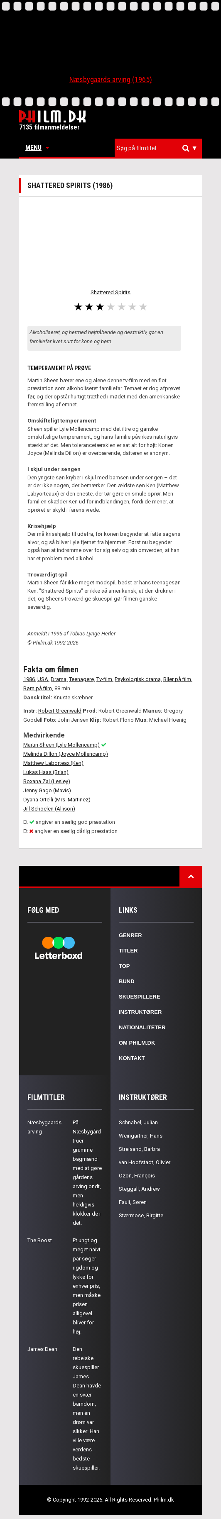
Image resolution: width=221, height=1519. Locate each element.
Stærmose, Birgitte (141, 1215)
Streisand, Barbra (139, 1149)
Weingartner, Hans (140, 1136)
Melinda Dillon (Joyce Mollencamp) (65, 754)
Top (124, 966)
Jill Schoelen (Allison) (49, 809)
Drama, (59, 679)
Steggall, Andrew (139, 1189)
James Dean (42, 1349)
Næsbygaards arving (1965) (110, 79)
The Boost (39, 1240)
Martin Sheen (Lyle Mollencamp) (61, 745)
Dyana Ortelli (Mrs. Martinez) (57, 799)
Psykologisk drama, (138, 679)
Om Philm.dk (137, 1043)
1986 (29, 679)
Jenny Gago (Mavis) (47, 790)
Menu (37, 147)
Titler (128, 951)
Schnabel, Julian (138, 1122)
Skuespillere (139, 997)
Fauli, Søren (133, 1202)
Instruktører (140, 1012)
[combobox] (158, 148)
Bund (127, 981)
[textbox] (160, 148)
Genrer (130, 935)
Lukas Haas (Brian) (46, 772)
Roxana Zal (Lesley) (46, 781)
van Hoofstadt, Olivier (144, 1162)
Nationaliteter (142, 1027)
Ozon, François (137, 1175)
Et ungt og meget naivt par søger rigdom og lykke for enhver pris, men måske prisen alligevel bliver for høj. (87, 1286)
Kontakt (132, 1058)
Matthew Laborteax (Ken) (53, 763)
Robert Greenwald (59, 711)
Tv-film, (104, 679)
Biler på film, (177, 679)
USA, (43, 679)
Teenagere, (82, 679)
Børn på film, (38, 688)
